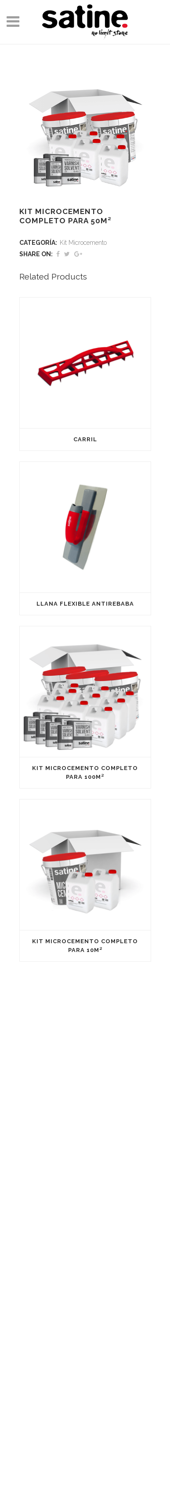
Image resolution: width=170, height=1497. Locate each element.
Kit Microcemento (83, 242)
